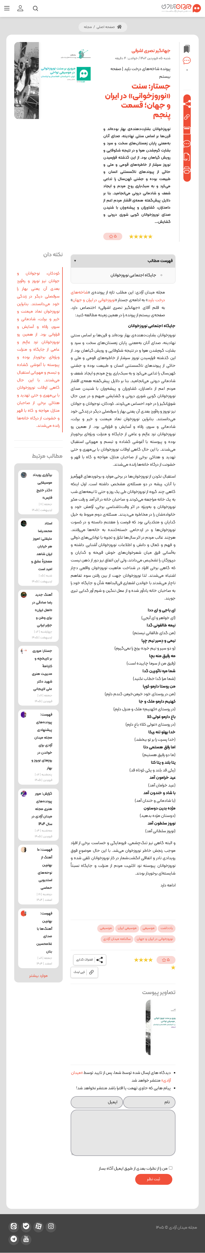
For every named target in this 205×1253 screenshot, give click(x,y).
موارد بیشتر (38, 976)
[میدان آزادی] (181, 8)
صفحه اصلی (109, 27)
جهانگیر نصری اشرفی (150, 50)
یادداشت (166, 928)
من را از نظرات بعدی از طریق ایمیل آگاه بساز (133, 1168)
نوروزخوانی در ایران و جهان (93, 300)
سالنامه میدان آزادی (117, 939)
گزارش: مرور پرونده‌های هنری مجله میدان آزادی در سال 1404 (42, 809)
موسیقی (148, 928)
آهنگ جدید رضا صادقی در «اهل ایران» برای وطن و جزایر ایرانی (42, 610)
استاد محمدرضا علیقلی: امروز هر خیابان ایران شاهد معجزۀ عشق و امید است (41, 546)
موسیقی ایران (127, 928)
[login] (20, 8)
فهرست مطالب (123, 261)
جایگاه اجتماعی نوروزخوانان (133, 275)
